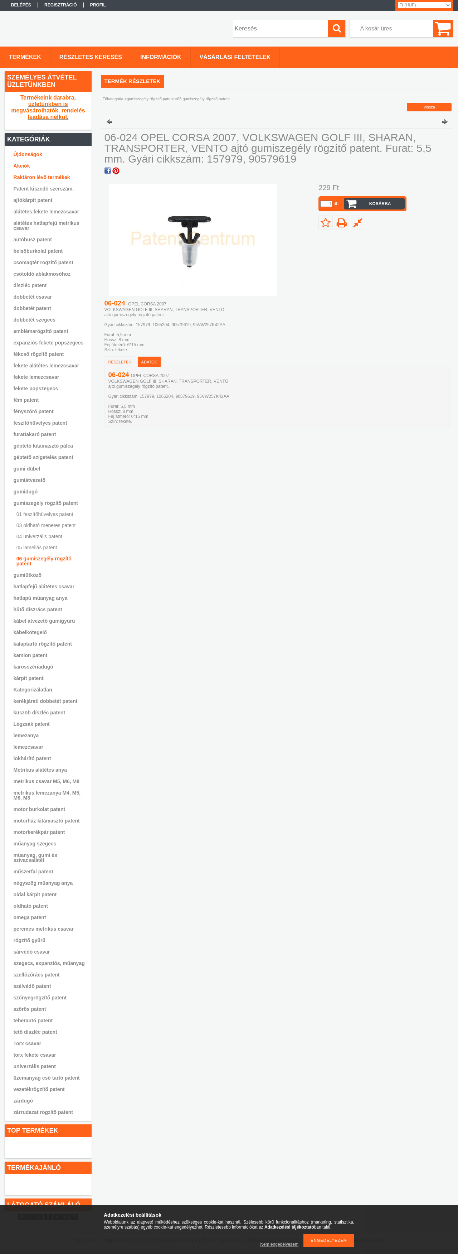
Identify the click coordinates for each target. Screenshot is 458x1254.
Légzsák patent (32, 724)
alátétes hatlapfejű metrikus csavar (46, 225)
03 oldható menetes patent (46, 525)
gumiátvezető (29, 480)
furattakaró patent (35, 434)
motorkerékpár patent (39, 832)
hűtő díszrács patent (38, 609)
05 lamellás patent (36, 547)
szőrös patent (30, 1009)
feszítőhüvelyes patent (40, 423)
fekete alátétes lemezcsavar (46, 365)
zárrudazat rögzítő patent (43, 1112)
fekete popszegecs (36, 388)
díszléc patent (30, 285)
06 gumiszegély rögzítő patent (44, 561)
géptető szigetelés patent (43, 457)
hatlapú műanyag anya (41, 598)
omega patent (30, 917)
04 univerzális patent (39, 536)
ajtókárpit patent (33, 200)
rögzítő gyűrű (29, 940)
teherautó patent (33, 1020)
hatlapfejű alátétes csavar (44, 586)
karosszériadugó (33, 667)
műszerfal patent (33, 871)
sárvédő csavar (32, 952)
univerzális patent (35, 1066)
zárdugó (23, 1101)
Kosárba (380, 203)
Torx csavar (28, 1043)
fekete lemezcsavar (36, 377)
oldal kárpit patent (35, 894)
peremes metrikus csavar (44, 929)
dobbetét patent (32, 308)
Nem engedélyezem (279, 1244)
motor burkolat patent (39, 809)
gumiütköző (28, 575)
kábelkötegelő (30, 632)
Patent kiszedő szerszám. (44, 189)
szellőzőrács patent (37, 975)
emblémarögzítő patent (41, 331)
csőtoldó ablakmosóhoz (42, 274)
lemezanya (26, 735)
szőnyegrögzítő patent (40, 997)
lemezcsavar (28, 747)
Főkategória (113, 99)
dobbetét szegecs (34, 320)
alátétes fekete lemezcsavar (46, 211)
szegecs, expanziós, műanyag (49, 963)
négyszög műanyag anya (43, 883)
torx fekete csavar (35, 1055)
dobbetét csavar (33, 297)
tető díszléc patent (35, 1032)
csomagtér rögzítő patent (43, 262)
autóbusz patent (33, 239)
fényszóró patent (34, 411)
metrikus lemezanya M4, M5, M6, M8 (47, 795)
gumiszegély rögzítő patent (46, 503)
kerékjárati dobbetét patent (46, 701)
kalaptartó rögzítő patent (43, 644)
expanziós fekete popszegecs (49, 343)
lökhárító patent (32, 758)
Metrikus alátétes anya (40, 770)
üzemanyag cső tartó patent (47, 1078)
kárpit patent (29, 678)
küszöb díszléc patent (39, 712)
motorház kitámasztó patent (47, 821)
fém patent (26, 400)
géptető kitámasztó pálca (43, 446)
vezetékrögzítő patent (39, 1089)
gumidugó (26, 492)
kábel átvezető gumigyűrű (44, 621)
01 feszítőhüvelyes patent (44, 514)
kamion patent (31, 655)
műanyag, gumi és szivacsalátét (35, 857)
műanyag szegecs (35, 844)
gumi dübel (27, 469)
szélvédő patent (32, 986)
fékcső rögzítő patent (39, 354)
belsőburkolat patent (38, 251)
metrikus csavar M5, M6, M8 (46, 781)
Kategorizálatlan (33, 690)
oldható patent (31, 906)
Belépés (21, 5)
